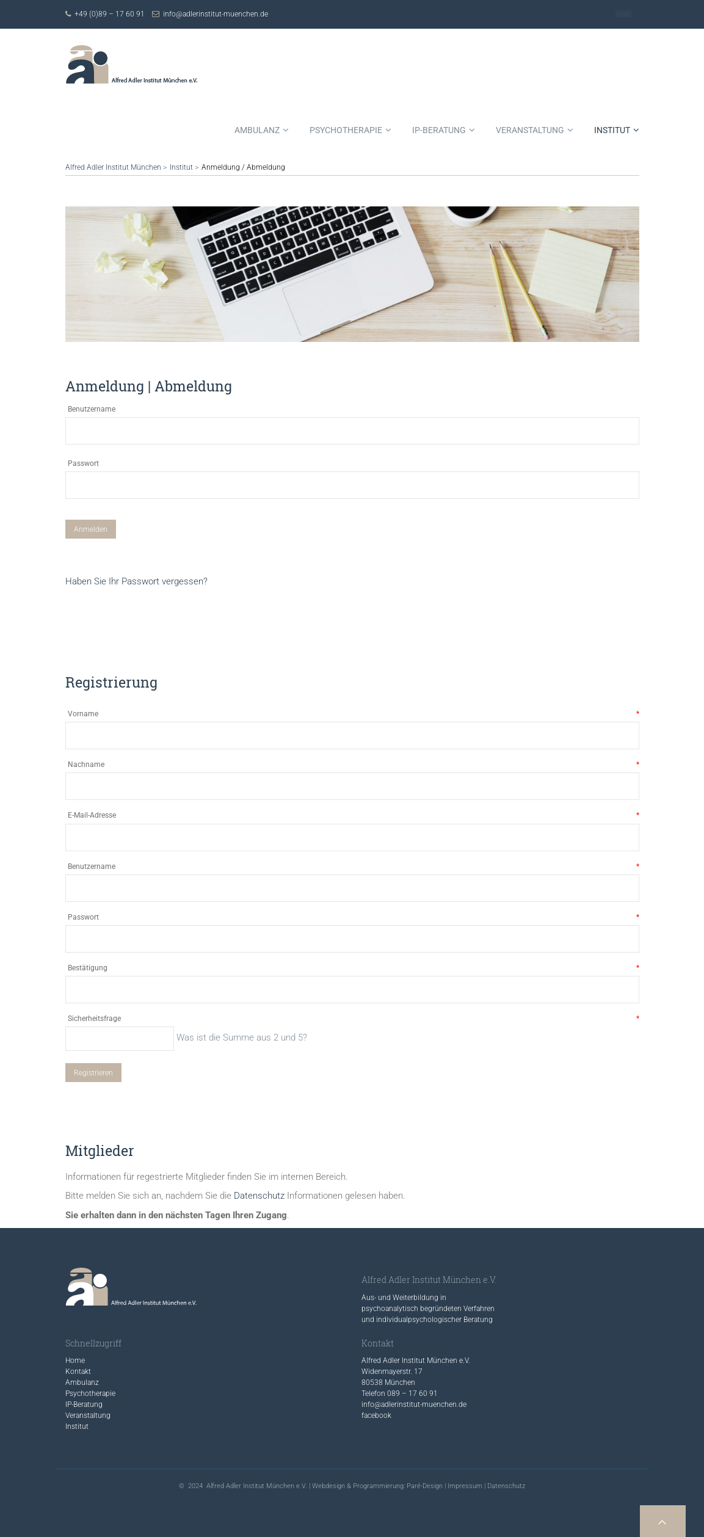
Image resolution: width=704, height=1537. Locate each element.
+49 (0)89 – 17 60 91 (109, 14)
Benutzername (91, 409)
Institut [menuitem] (612, 130)
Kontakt (623, 14)
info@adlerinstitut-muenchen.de (215, 14)
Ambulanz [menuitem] (257, 130)
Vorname (353, 714)
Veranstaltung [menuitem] (530, 130)
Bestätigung (353, 968)
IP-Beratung (84, 1404)
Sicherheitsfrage (353, 1019)
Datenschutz (259, 1195)
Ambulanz (82, 1382)
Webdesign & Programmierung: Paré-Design (377, 1486)
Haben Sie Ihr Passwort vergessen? (136, 581)
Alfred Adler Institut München (113, 167)
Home (75, 1360)
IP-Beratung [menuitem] (439, 130)
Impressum (465, 1486)
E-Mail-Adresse (353, 815)
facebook (376, 1415)
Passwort (83, 463)
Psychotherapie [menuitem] (346, 130)
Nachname (353, 765)
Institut (181, 167)
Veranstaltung (88, 1415)
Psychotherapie (90, 1393)
